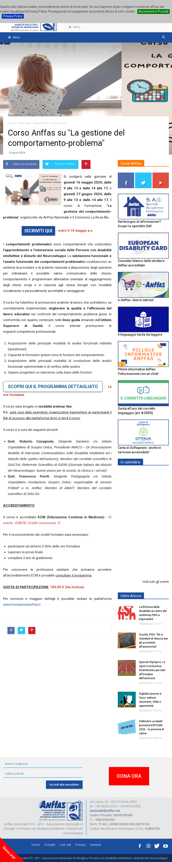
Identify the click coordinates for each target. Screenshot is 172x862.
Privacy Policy (12, 16)
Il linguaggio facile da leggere (140, 334)
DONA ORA (129, 776)
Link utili (65, 845)
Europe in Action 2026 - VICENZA (153, 538)
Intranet (95, 845)
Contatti (49, 845)
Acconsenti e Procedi (153, 11)
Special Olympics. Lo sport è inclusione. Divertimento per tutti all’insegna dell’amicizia (152, 670)
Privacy (80, 845)
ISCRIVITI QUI (38, 230)
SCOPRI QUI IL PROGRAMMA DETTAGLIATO (53, 386)
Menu (74, 27)
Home (36, 845)
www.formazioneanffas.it (22, 605)
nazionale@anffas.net (105, 810)
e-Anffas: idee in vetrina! (136, 300)
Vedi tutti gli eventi (155, 581)
